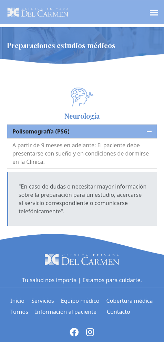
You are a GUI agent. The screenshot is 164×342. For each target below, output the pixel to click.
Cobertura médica (129, 300)
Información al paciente (67, 312)
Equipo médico (80, 300)
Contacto (118, 312)
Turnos (19, 312)
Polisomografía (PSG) (41, 131)
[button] (154, 12)
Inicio (17, 300)
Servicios (42, 300)
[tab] (82, 131)
